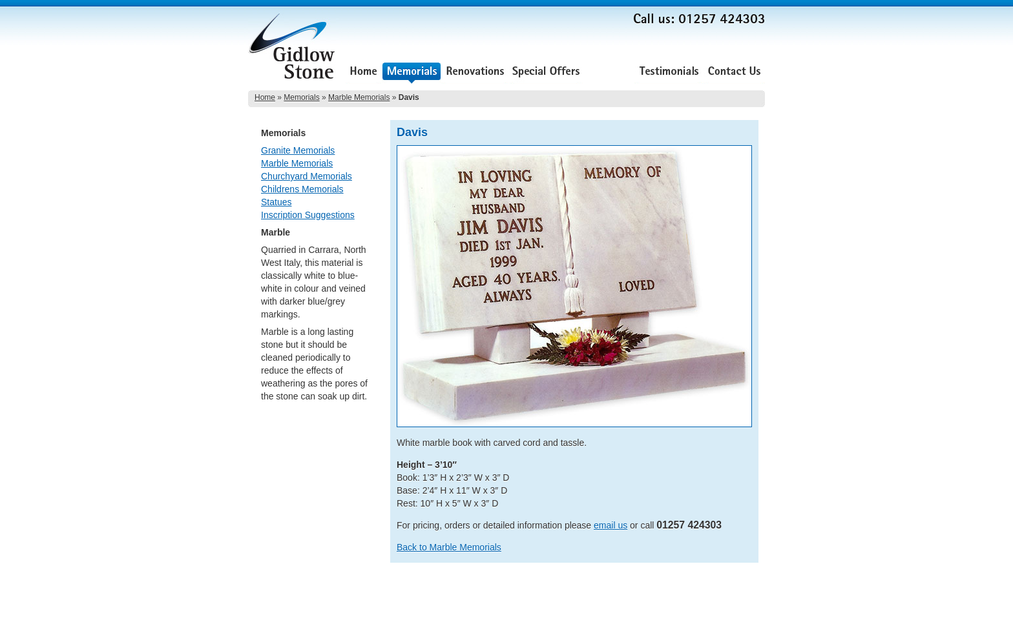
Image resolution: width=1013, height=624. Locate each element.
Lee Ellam (748, 610)
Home (363, 72)
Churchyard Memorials (306, 176)
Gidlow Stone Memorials (293, 50)
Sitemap (750, 592)
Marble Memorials (359, 97)
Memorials (411, 72)
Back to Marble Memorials (449, 547)
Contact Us (734, 72)
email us (610, 525)
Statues (276, 202)
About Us (608, 72)
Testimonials (669, 72)
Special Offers (546, 72)
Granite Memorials (298, 150)
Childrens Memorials (302, 189)
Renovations (475, 72)
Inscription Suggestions (308, 215)
